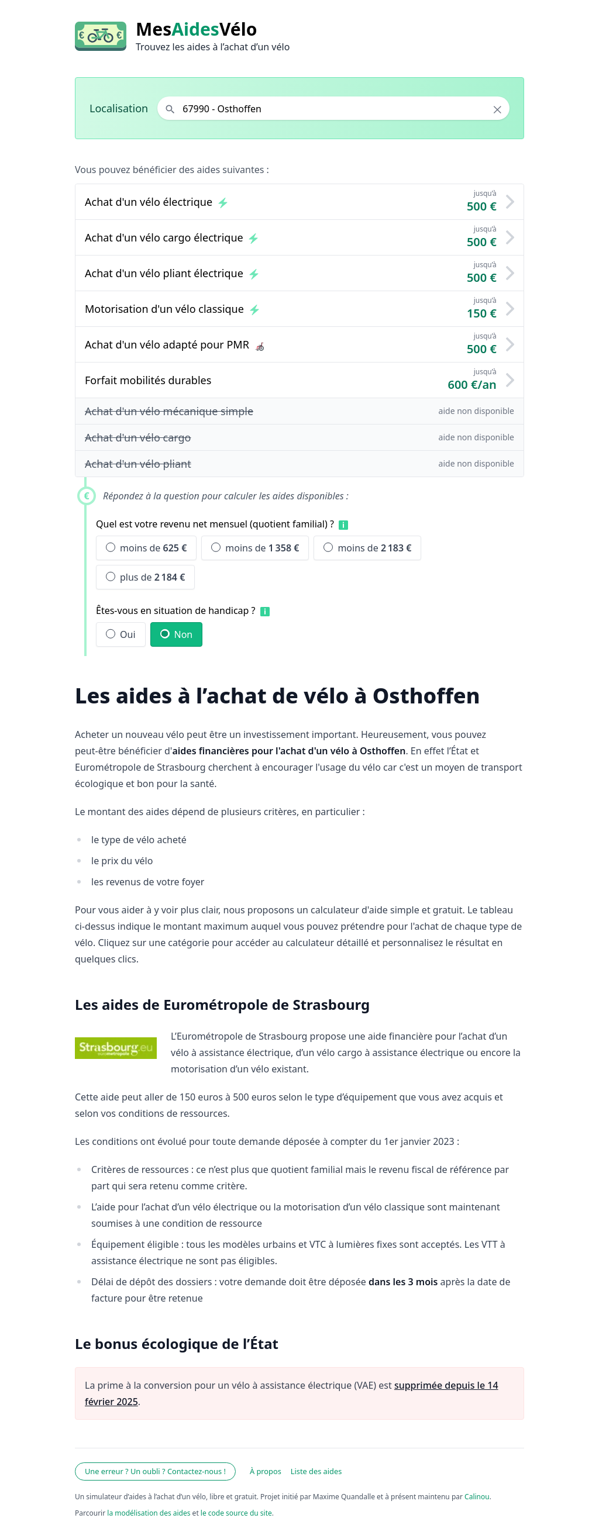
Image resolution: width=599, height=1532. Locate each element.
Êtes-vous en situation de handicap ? (176, 610)
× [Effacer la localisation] (497, 109)
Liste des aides (316, 1471)
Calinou (477, 1497)
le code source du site (236, 1513)
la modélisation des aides (148, 1513)
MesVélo (196, 29)
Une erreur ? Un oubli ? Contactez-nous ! (155, 1471)
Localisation (118, 108)
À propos (265, 1471)
